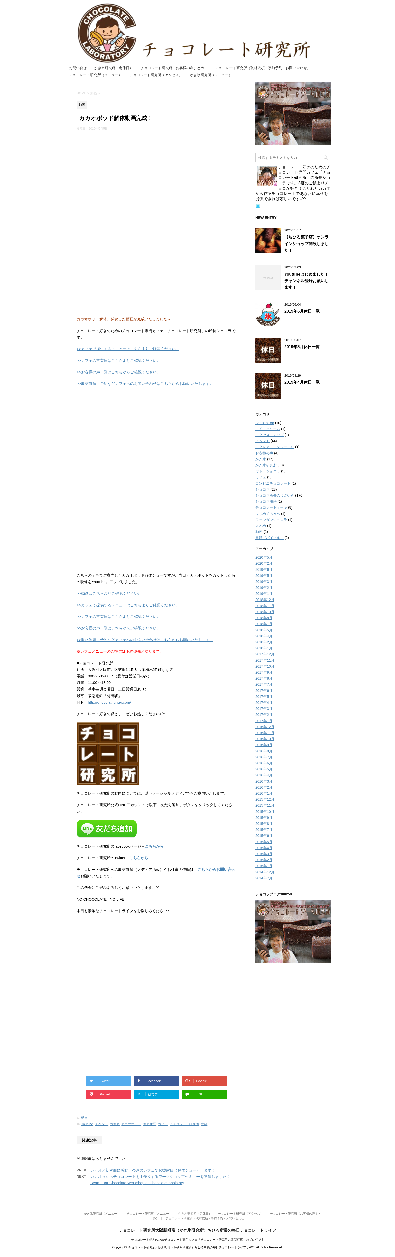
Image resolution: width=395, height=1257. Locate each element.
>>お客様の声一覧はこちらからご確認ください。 (118, 372)
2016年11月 (264, 733)
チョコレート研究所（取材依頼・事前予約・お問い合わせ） (262, 68)
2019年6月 (263, 569)
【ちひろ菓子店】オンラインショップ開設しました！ (306, 243)
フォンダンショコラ (271, 520)
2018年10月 (264, 612)
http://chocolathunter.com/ (109, 702)
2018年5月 (263, 630)
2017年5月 (263, 697)
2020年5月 (263, 557)
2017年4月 (263, 703)
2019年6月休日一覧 (302, 311)
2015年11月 (264, 805)
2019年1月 (263, 594)
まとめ (260, 526)
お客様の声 (264, 453)
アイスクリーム (267, 429)
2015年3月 (263, 854)
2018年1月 (263, 648)
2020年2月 (263, 563)
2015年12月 (264, 799)
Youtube (87, 1124)
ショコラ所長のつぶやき (274, 495)
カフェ (163, 1124)
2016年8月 (263, 751)
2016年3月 (263, 781)
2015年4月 (263, 848)
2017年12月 (264, 654)
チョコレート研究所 (184, 1124)
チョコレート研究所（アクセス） (155, 75)
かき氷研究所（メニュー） (211, 75)
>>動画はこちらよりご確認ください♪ (108, 593)
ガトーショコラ (267, 471)
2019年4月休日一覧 (302, 382)
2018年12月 (264, 600)
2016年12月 (264, 727)
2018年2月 (263, 642)
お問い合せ (78, 68)
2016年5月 (263, 769)
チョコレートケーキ (271, 507)
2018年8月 (263, 618)
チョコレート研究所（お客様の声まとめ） (174, 68)
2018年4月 (263, 636)
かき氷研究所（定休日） (113, 68)
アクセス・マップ (269, 435)
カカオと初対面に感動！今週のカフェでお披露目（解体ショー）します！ (152, 1170)
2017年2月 (263, 715)
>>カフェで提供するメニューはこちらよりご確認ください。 (128, 349)
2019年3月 (263, 582)
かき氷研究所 (266, 465)
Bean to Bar (264, 423)
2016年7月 (263, 757)
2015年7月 (263, 830)
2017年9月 (263, 672)
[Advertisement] (157, 171)
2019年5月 (263, 576)
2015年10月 (264, 812)
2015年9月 (263, 818)
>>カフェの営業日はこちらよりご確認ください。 (118, 360)
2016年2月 (263, 787)
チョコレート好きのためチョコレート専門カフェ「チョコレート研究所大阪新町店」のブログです (197, 1239)
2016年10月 (264, 739)
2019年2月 (263, 588)
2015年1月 (263, 866)
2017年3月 (263, 709)
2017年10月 (264, 666)
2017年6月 (263, 691)
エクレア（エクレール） (274, 447)
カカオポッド (131, 1124)
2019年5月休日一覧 (302, 347)
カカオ (115, 1124)
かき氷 (260, 459)
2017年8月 (263, 678)
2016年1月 (263, 793)
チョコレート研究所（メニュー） (95, 75)
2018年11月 (264, 606)
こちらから (154, 846)
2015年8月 (263, 824)
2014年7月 (263, 878)
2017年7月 (263, 684)
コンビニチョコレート (273, 483)
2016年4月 (263, 775)
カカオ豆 (149, 1124)
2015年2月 (263, 860)
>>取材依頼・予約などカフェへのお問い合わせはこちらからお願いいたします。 (145, 383)
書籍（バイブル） (269, 538)
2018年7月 (263, 624)
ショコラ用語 (266, 501)
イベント (101, 1124)
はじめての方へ (267, 514)
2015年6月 (263, 836)
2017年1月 (263, 721)
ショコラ (262, 489)
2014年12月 (264, 872)
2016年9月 (263, 745)
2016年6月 (263, 763)
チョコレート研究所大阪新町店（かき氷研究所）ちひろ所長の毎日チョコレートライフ (197, 1230)
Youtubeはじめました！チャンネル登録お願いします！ (306, 280)
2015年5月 (263, 842)
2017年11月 (264, 660)
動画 (84, 1117)
